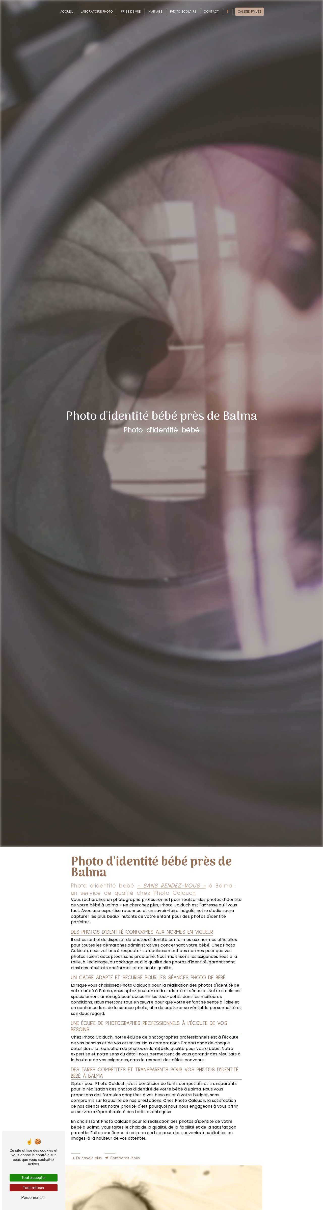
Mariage (155, 11)
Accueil (66, 11)
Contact (211, 11)
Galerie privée (249, 11)
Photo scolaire (183, 11)
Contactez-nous (122, 1158)
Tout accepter (33, 1177)
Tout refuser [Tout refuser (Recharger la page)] (33, 1187)
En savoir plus (86, 1158)
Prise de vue (131, 11)
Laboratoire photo (97, 11)
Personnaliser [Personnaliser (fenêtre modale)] (33, 1197)
